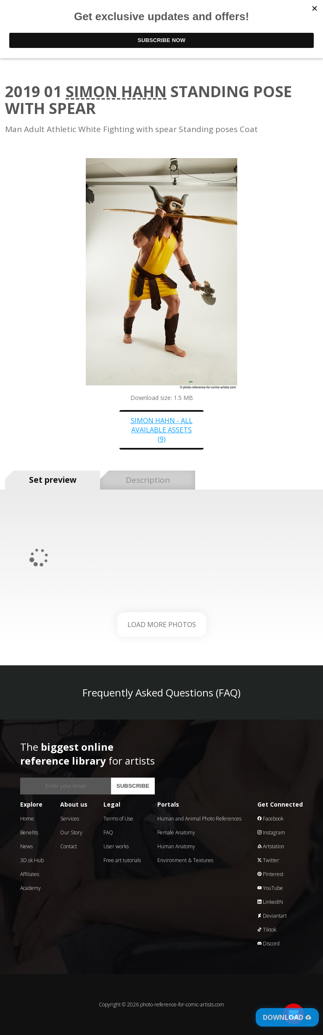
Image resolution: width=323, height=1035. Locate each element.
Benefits (29, 832)
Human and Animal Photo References (199, 818)
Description (148, 479)
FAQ (108, 832)
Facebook (270, 818)
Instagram (271, 832)
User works (116, 846)
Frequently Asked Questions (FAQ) (161, 692)
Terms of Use (118, 818)
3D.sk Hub (32, 860)
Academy (30, 888)
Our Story (71, 832)
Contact (68, 846)
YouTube (270, 888)
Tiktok (266, 929)
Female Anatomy (176, 832)
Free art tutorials (122, 860)
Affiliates (29, 874)
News (26, 846)
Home (27, 818)
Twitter (268, 860)
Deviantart (272, 915)
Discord (268, 943)
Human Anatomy (176, 846)
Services (69, 818)
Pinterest (270, 874)
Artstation (270, 846)
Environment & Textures (185, 860)
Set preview (53, 479)
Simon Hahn (116, 91)
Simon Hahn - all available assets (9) (162, 430)
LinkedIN (270, 901)
